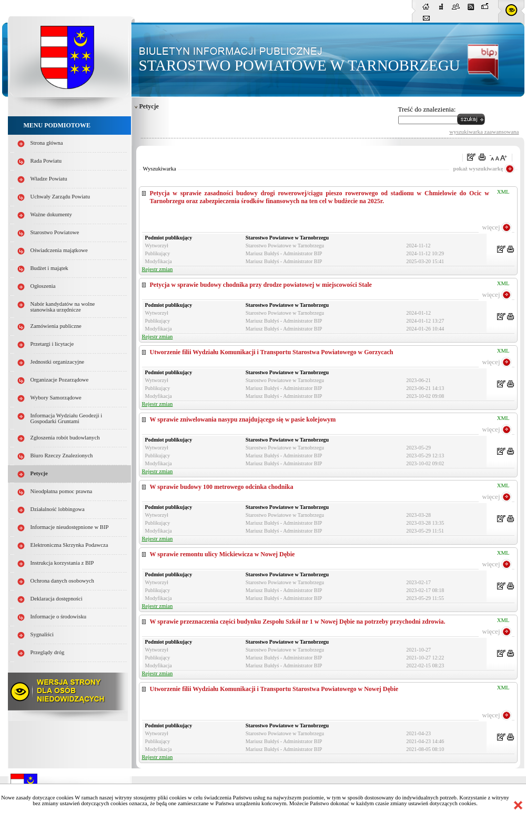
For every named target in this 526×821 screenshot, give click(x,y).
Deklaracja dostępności (57, 599)
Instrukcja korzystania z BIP (62, 563)
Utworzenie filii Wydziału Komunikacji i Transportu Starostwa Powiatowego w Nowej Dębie (274, 689)
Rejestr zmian (157, 269)
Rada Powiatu (46, 161)
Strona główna (47, 143)
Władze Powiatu (49, 179)
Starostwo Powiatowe (55, 232)
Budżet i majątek (49, 268)
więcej (491, 227)
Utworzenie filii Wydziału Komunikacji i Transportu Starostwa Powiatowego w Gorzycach (271, 352)
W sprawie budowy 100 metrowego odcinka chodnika (222, 486)
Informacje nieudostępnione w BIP (70, 527)
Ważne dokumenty (51, 214)
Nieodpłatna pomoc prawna (62, 491)
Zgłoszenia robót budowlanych (65, 437)
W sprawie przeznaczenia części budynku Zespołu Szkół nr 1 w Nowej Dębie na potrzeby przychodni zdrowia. (298, 621)
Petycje (39, 473)
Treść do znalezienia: (427, 109)
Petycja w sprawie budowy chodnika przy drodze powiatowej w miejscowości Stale (261, 284)
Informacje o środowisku (59, 616)
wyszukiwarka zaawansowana (484, 131)
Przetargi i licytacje (52, 344)
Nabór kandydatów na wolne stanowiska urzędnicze (63, 307)
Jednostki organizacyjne (58, 362)
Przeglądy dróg (48, 652)
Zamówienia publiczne (56, 326)
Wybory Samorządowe (56, 398)
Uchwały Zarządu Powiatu (60, 196)
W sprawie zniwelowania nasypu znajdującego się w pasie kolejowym (243, 419)
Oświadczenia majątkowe (59, 250)
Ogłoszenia (43, 286)
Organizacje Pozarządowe (60, 380)
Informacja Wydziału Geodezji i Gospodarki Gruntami (67, 418)
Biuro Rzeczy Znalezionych (62, 455)
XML (503, 192)
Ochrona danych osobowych (62, 581)
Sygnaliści (42, 634)
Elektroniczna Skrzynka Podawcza (69, 545)
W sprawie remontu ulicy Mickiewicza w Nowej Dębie (222, 554)
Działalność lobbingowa (58, 509)
